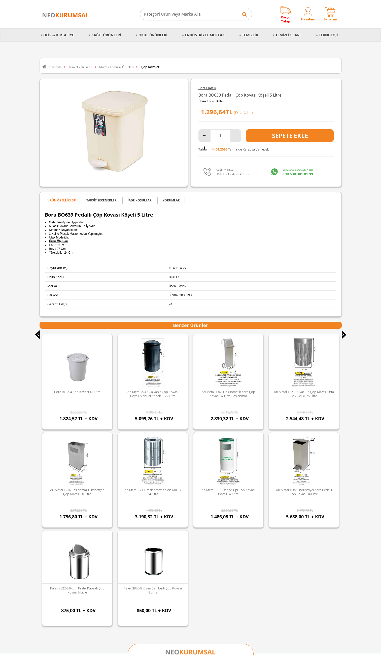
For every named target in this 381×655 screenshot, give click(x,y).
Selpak (148, 512)
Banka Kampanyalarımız (60, 552)
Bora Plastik (207, 88)
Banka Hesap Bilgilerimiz (60, 558)
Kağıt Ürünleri (106, 31)
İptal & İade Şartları (56, 506)
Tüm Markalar (153, 558)
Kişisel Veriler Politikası (59, 493)
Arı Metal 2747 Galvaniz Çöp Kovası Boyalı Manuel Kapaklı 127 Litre (77, 394)
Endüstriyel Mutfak (205, 31)
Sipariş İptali (51, 532)
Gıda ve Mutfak (103, 532)
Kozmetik (99, 552)
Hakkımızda (51, 486)
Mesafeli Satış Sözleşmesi (60, 499)
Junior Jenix (151, 506)
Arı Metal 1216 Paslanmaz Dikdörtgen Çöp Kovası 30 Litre (304, 394)
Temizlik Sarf (288, 31)
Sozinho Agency (157, 638)
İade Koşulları (52, 539)
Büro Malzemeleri (105, 499)
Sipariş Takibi (51, 525)
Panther (149, 552)
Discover (149, 499)
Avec (146, 532)
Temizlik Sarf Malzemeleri (111, 512)
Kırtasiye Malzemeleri (108, 525)
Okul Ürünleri (152, 31)
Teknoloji (328, 31)
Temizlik (250, 31)
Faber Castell (152, 486)
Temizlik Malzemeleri (107, 519)
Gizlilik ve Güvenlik (56, 512)
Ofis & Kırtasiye (58, 31)
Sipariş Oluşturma (55, 519)
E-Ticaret (175, 648)
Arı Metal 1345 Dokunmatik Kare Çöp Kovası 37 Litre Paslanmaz (153, 394)
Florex (147, 545)
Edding (148, 493)
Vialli (146, 525)
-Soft (164, 648)
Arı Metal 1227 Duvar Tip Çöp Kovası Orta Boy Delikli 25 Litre (228, 394)
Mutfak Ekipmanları (107, 493)
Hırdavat (99, 558)
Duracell (149, 539)
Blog (45, 565)
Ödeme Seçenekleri (56, 545)
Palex (147, 519)
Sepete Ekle (290, 135)
